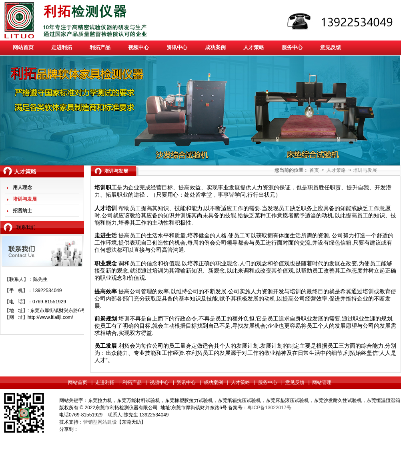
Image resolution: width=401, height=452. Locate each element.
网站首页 (77, 382)
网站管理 (321, 382)
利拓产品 (132, 382)
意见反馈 (295, 382)
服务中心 (267, 382)
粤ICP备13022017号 (269, 407)
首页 (314, 170)
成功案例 (213, 382)
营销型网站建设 (100, 422)
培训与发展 (365, 170)
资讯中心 (186, 382)
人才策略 (337, 170)
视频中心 (159, 382)
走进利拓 (104, 382)
